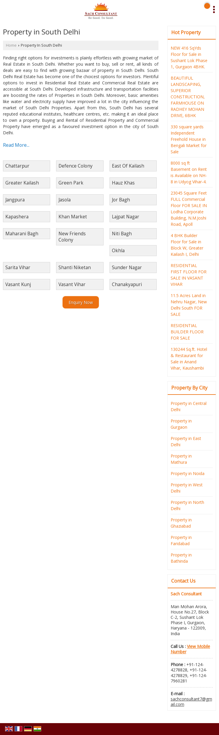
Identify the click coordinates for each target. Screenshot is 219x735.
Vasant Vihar (71, 284)
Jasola (64, 200)
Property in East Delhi (186, 441)
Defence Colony (75, 166)
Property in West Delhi (187, 488)
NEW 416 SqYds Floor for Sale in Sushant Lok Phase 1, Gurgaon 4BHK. (189, 57)
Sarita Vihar (17, 267)
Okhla (118, 250)
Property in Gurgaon (181, 424)
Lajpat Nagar (125, 217)
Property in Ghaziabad (181, 523)
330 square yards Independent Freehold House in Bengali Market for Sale (189, 139)
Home (11, 45)
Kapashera (16, 217)
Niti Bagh (122, 234)
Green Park (70, 183)
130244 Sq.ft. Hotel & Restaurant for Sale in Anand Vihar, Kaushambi (189, 358)
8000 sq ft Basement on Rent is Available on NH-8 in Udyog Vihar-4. (189, 172)
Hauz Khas (123, 183)
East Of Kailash (128, 166)
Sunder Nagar (127, 267)
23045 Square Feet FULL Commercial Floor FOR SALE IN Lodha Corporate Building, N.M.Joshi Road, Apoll (189, 208)
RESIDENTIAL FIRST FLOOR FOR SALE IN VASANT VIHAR (189, 275)
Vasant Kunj (18, 284)
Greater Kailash (22, 183)
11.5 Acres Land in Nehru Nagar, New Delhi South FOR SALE (189, 305)
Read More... (16, 145)
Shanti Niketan (74, 267)
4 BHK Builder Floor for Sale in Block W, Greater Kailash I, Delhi (187, 245)
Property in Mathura (181, 459)
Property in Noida (187, 473)
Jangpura (15, 200)
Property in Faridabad (181, 540)
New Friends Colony (72, 237)
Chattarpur (17, 166)
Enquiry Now (81, 302)
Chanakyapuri (127, 284)
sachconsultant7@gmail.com (191, 701)
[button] (190, 648)
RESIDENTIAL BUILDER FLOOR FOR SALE (187, 332)
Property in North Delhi (187, 505)
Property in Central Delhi (189, 406)
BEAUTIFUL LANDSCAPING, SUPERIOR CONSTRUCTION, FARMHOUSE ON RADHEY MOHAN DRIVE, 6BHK (188, 96)
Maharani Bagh (21, 234)
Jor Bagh (121, 200)
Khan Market (72, 217)
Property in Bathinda (181, 558)
